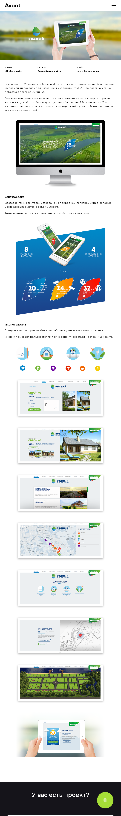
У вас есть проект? (60, 794)
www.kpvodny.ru (88, 71)
